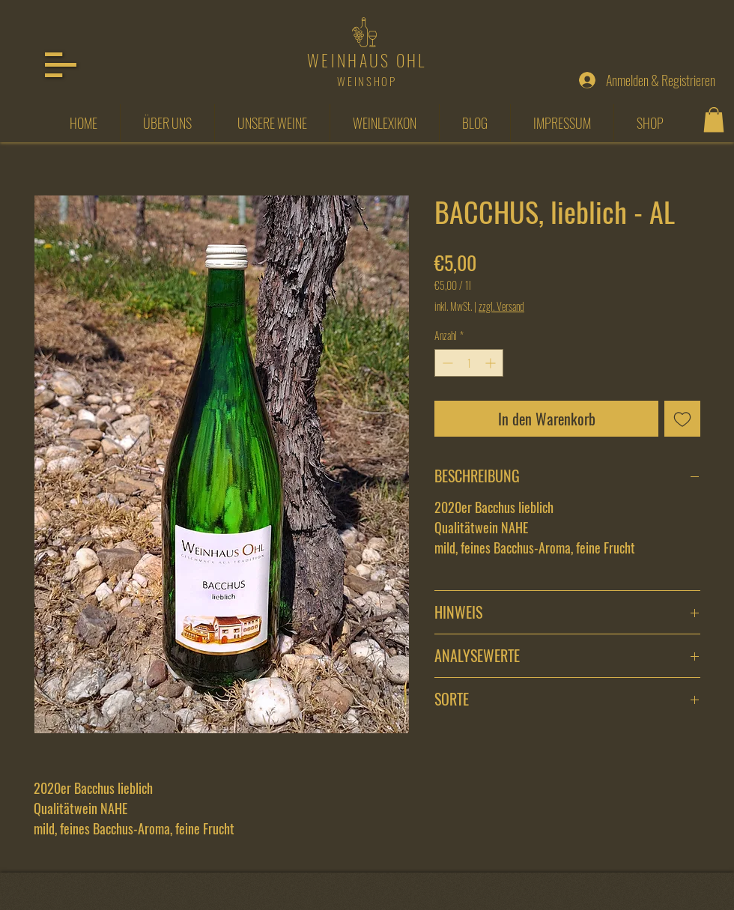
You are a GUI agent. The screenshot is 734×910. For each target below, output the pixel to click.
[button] (60, 64)
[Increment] (491, 363)
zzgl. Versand (501, 306)
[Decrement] (446, 363)
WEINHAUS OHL (367, 60)
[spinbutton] (468, 363)
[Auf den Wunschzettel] (682, 419)
